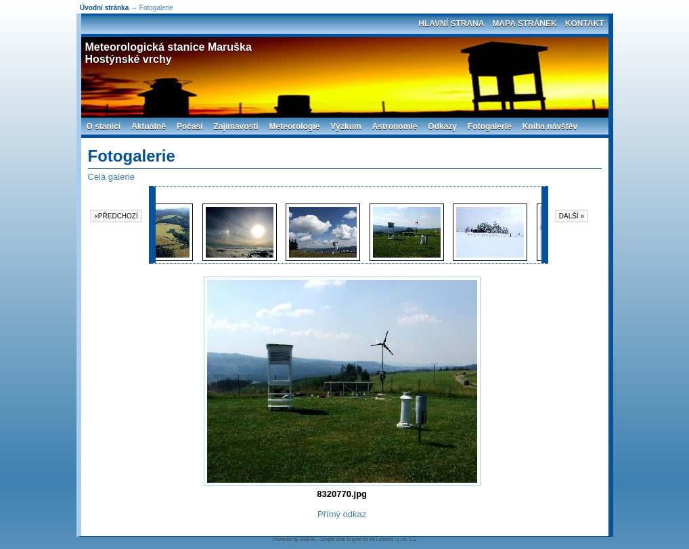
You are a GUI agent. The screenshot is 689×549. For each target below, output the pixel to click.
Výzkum (345, 126)
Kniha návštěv (550, 126)
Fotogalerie (490, 126)
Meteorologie (294, 126)
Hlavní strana (451, 23)
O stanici (104, 126)
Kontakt (584, 23)
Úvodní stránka (104, 7)
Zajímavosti (236, 126)
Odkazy (442, 126)
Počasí (190, 126)
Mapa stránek (524, 23)
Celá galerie (111, 177)
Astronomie (395, 126)
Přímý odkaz (341, 514)
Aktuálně (148, 126)
